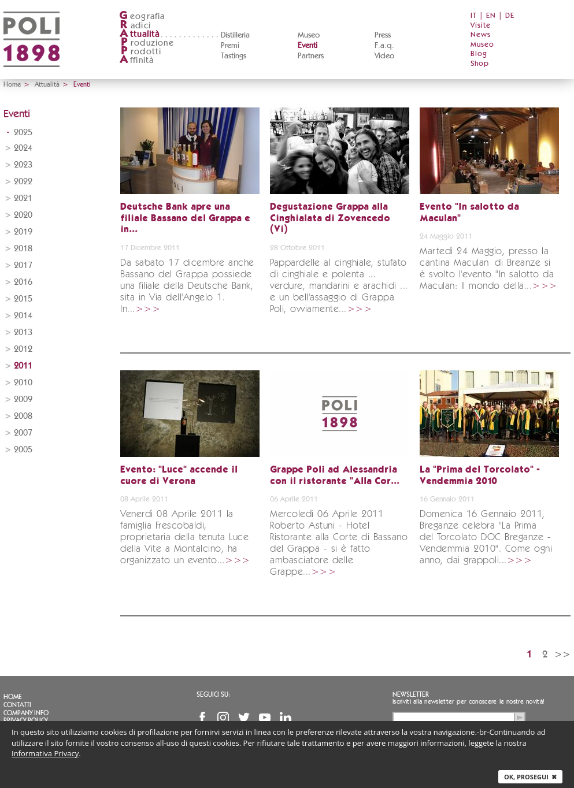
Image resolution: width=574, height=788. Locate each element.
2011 (23, 366)
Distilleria (235, 35)
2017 (23, 265)
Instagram (223, 717)
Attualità (47, 84)
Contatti (17, 704)
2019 (23, 232)
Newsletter (410, 694)
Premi (230, 46)
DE (509, 16)
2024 (23, 148)
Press (383, 35)
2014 (23, 315)
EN (491, 16)
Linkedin (285, 717)
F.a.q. (384, 46)
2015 (23, 299)
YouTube (265, 717)
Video (384, 56)
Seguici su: (213, 694)
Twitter (244, 717)
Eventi (307, 46)
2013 (23, 332)
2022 (23, 181)
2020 (23, 215)
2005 (23, 449)
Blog (479, 54)
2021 (23, 198)
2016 (23, 282)
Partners (311, 56)
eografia (142, 16)
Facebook (202, 717)
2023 (23, 165)
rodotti (140, 51)
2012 (23, 349)
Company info (26, 712)
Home (12, 84)
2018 (23, 248)
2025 (23, 132)
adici (135, 25)
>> (562, 654)
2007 (23, 433)
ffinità (136, 60)
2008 (23, 416)
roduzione (146, 43)
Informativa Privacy (45, 753)
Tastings (233, 56)
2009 (23, 399)
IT (474, 16)
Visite (481, 25)
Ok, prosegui (530, 776)
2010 (23, 382)
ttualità (139, 34)
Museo (309, 35)
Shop (480, 64)
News (481, 35)
